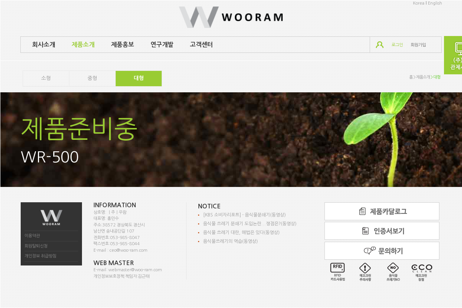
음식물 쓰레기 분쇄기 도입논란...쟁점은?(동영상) (250, 223)
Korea (418, 3)
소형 (46, 78)
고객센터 (201, 45)
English (435, 3)
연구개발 (162, 45)
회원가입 (418, 45)
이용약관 (32, 236)
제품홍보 (122, 45)
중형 (92, 78)
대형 (139, 78)
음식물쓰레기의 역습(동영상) (230, 241)
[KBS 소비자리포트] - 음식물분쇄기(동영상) (244, 215)
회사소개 (43, 45)
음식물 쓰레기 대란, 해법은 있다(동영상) (241, 232)
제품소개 (83, 45)
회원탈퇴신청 (36, 246)
